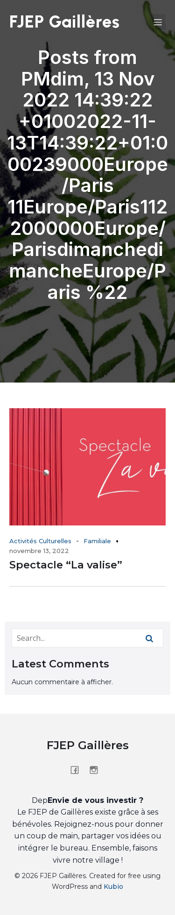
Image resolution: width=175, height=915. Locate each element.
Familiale (97, 541)
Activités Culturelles (40, 541)
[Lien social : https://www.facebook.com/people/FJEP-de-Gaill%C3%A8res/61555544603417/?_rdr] (78, 770)
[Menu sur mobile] (158, 22)
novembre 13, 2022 (39, 550)
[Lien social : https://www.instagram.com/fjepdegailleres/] (97, 770)
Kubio (113, 886)
